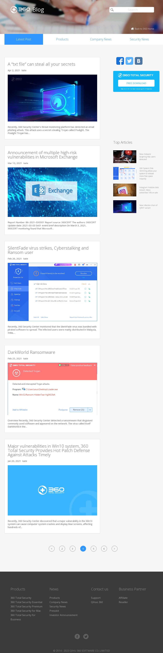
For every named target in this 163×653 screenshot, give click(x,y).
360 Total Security (20, 598)
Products (62, 39)
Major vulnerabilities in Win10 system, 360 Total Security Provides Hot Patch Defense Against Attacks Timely (49, 450)
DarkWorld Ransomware (31, 352)
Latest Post (23, 39)
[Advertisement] (135, 117)
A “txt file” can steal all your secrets (41, 64)
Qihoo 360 (97, 602)
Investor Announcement (64, 615)
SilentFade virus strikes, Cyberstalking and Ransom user (48, 250)
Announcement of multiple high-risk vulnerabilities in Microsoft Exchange (43, 155)
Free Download (136, 83)
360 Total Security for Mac (25, 610)
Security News (139, 39)
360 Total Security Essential (26, 602)
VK (138, 61)
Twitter (129, 61)
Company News (100, 39)
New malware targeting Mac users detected (147, 157)
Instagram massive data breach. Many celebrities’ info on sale (149, 190)
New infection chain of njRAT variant (148, 206)
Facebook (120, 61)
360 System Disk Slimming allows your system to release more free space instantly (148, 173)
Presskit (54, 610)
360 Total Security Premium (26, 606)
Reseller (123, 602)
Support (96, 598)
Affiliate (123, 598)
